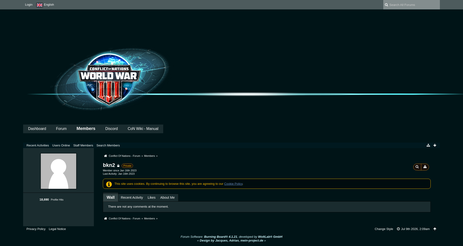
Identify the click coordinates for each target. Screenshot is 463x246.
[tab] (110, 197)
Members (86, 128)
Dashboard (37, 129)
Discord (111, 129)
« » (231, 240)
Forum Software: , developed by (231, 236)
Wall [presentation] (111, 197)
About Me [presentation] (167, 197)
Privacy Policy (36, 229)
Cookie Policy (233, 184)
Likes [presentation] (151, 197)
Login (29, 4)
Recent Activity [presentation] (132, 197)
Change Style (384, 229)
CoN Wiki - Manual (143, 129)
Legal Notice (57, 229)
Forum (61, 129)
